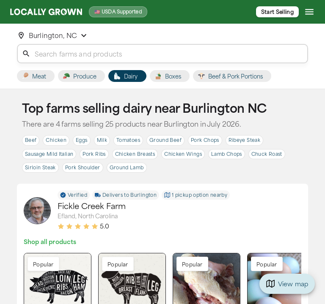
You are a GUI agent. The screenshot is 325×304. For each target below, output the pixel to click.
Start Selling (277, 11)
